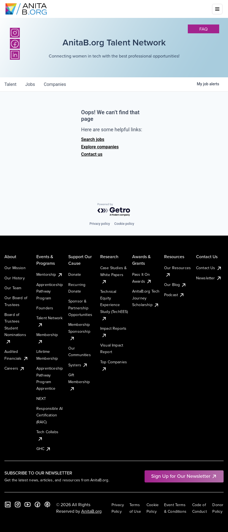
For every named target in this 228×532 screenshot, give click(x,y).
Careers (14, 368)
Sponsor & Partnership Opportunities (80, 307)
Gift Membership (79, 381)
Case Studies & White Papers (113, 274)
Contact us (91, 154)
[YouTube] (27, 504)
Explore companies (100, 146)
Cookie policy (124, 224)
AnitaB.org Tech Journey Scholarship (145, 297)
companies (55, 84)
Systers (78, 365)
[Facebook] (37, 504)
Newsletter (209, 278)
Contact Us (209, 268)
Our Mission (15, 268)
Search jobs (92, 139)
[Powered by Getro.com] (114, 210)
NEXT (41, 398)
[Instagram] (15, 33)
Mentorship (49, 274)
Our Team (12, 288)
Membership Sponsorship (79, 331)
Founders (44, 308)
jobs (30, 84)
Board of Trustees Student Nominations (15, 328)
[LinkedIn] (7, 504)
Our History (14, 278)
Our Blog (175, 284)
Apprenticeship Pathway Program (49, 291)
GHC (43, 448)
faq (203, 29)
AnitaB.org (91, 511)
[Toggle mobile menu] (217, 9)
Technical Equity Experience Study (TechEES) (114, 305)
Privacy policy (99, 224)
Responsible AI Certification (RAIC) (49, 415)
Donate (74, 274)
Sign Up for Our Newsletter (184, 476)
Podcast (174, 295)
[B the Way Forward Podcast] (47, 504)
